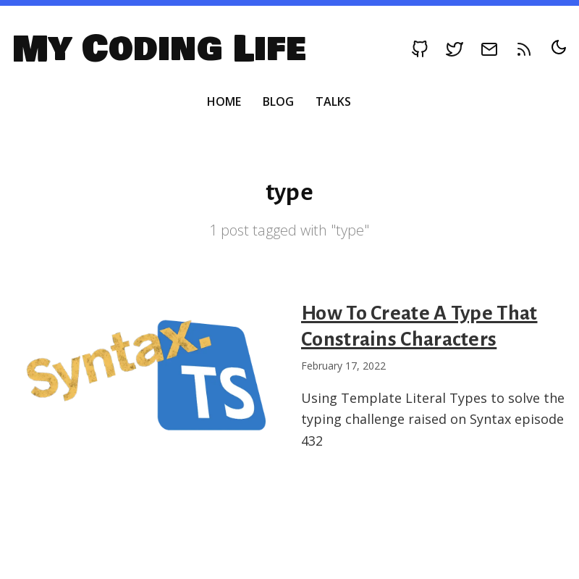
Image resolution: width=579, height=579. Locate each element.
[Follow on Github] (419, 49)
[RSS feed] (524, 49)
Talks (333, 101)
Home (224, 101)
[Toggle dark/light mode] (558, 47)
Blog (278, 101)
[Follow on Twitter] (454, 49)
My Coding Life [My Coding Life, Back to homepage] (159, 49)
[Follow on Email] (489, 49)
